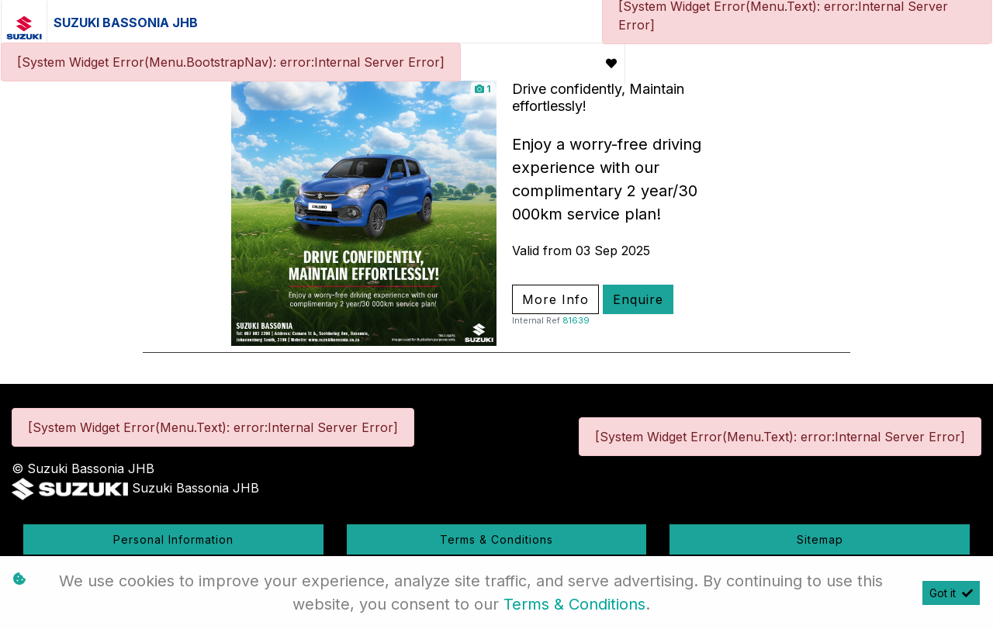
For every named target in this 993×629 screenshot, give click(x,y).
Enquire (638, 299)
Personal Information (173, 539)
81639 (576, 320)
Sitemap (820, 539)
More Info (555, 299)
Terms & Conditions (496, 539)
